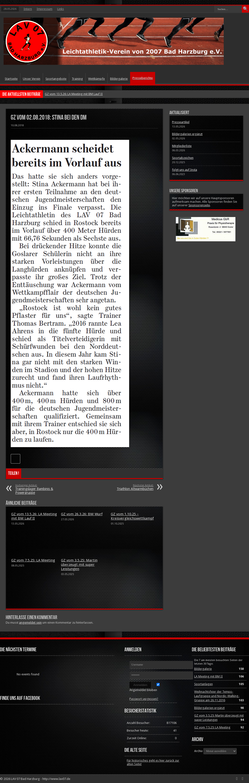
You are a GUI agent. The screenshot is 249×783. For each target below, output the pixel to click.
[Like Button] (15, 458)
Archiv (198, 751)
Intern (28, 9)
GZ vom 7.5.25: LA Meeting (33, 560)
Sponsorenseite (199, 205)
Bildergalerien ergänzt (187, 134)
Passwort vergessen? (143, 699)
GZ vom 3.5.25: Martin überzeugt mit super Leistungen (79, 564)
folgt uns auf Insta (184, 170)
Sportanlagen (203, 684)
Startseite (11, 79)
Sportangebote (56, 79)
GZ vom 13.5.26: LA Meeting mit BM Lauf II (74, 94)
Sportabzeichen (182, 158)
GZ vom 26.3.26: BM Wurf (81, 514)
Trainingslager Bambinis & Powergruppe (44, 489)
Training (77, 79)
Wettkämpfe (96, 79)
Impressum (44, 9)
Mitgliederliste (182, 146)
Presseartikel (180, 122)
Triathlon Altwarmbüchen (124, 487)
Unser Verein (31, 79)
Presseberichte (142, 78)
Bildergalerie (119, 79)
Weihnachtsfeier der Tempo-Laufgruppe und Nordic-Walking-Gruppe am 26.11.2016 (216, 696)
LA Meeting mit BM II (208, 676)
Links (60, 9)
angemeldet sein (30, 622)
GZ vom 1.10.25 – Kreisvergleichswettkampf (132, 516)
